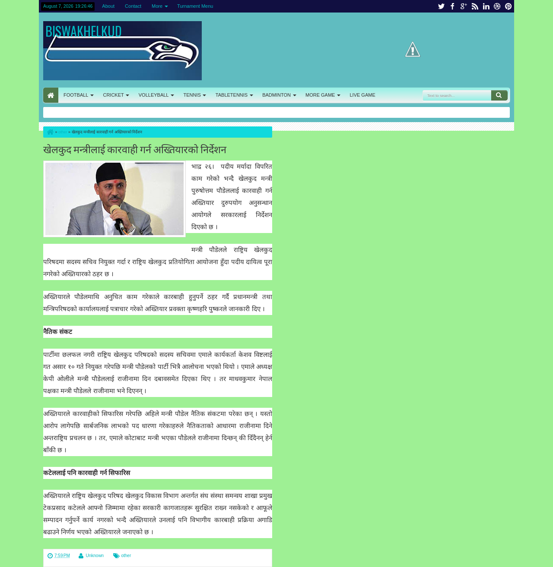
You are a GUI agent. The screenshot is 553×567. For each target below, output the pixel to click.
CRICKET (113, 95)
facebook (452, 6)
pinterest (508, 6)
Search (499, 95)
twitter (441, 6)
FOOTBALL (76, 95)
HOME (50, 95)
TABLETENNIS (232, 95)
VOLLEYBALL (154, 95)
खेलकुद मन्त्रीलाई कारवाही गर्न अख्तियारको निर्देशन (134, 148)
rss (474, 6)
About (108, 6)
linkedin (486, 6)
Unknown (95, 555)
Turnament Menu (195, 6)
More (157, 6)
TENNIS (191, 95)
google (463, 6)
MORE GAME (320, 95)
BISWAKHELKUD (83, 31)
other (126, 555)
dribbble (497, 6)
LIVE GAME (362, 95)
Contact (133, 6)
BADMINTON (276, 95)
